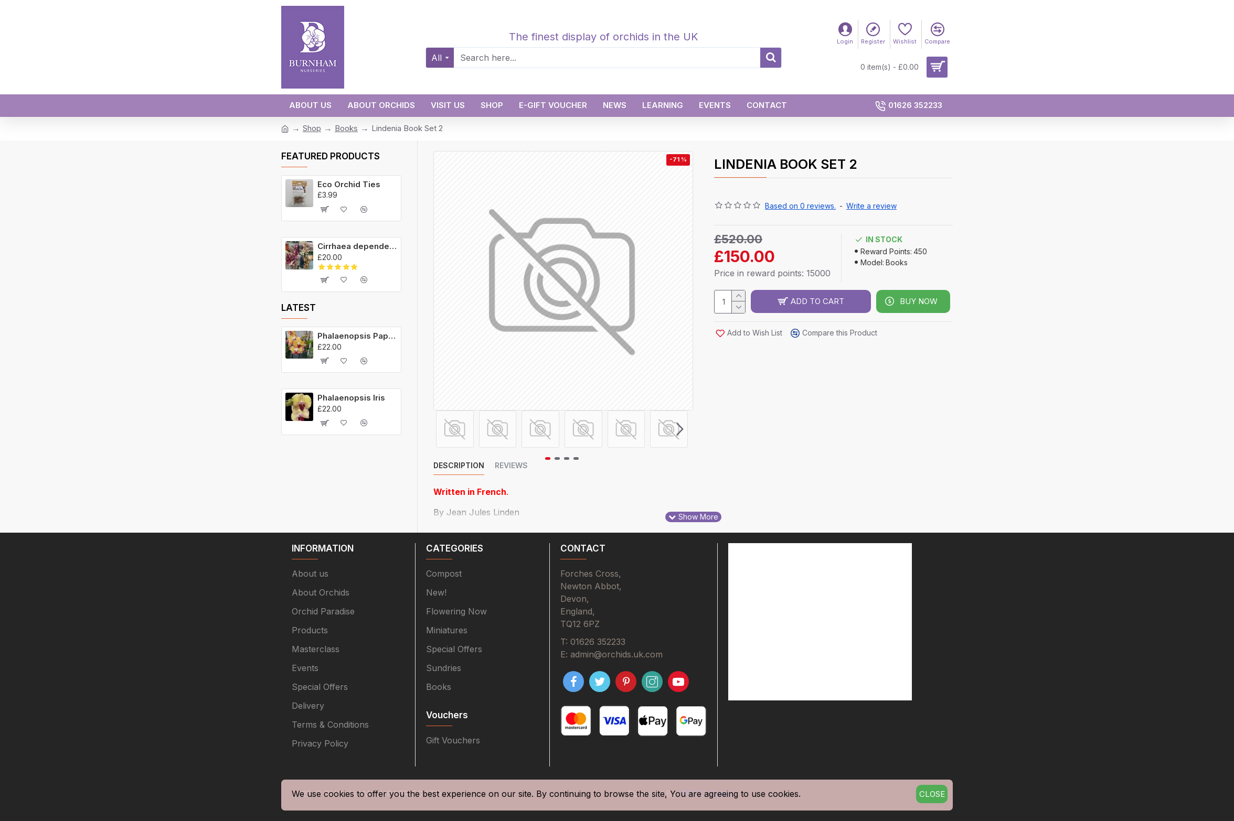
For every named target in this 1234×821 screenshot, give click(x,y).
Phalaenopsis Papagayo (357, 336)
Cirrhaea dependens (357, 246)
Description (458, 465)
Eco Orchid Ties (348, 184)
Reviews (511, 465)
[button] (679, 428)
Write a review (871, 205)
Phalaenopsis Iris (351, 398)
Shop (312, 128)
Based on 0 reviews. (800, 205)
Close (932, 794)
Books (346, 128)
